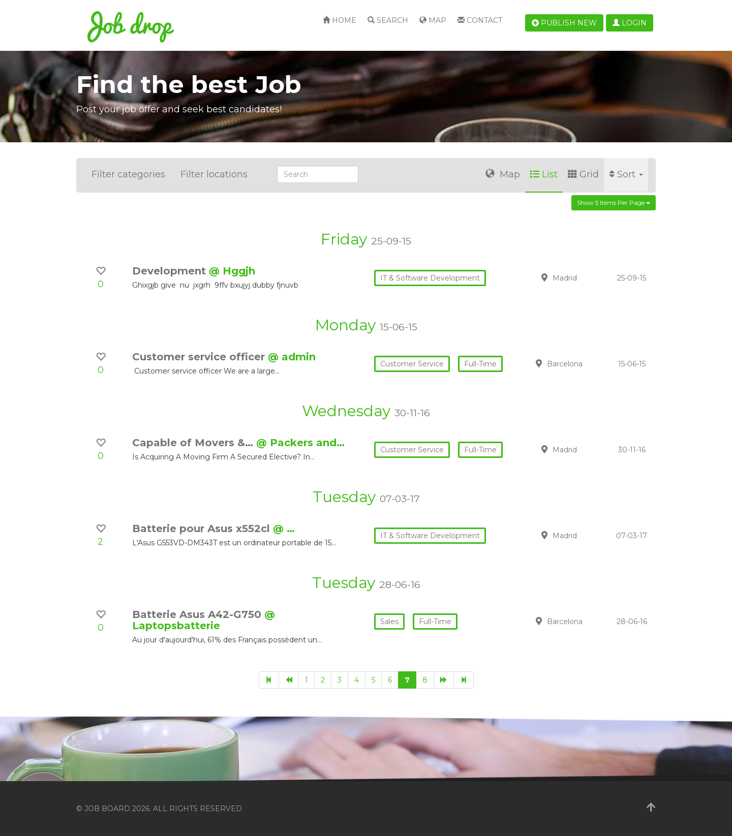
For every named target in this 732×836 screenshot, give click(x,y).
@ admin (292, 357)
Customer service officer (200, 357)
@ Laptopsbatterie (203, 620)
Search (388, 20)
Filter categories (128, 174)
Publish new (564, 22)
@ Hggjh (232, 271)
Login (630, 22)
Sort (626, 174)
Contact (480, 20)
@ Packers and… (300, 443)
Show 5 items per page (613, 202)
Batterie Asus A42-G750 (198, 614)
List (544, 174)
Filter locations (214, 174)
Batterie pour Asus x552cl (202, 528)
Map (432, 20)
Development (170, 271)
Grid (583, 174)
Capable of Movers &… (194, 443)
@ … (284, 528)
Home (339, 20)
